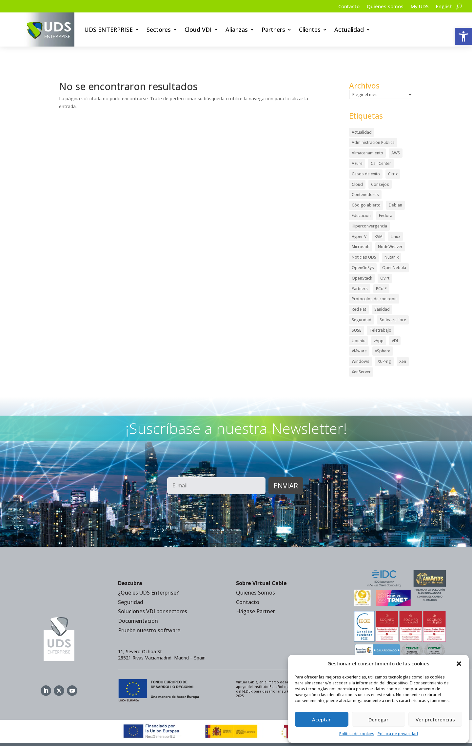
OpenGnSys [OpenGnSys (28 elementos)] (363, 251)
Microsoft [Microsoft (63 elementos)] (361, 231)
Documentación (138, 605)
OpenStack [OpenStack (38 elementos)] (362, 262)
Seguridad (130, 586)
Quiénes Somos (255, 576)
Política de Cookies (263, 736)
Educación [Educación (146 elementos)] (361, 199)
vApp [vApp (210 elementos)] (379, 324)
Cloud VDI (198, 29)
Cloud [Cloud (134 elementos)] (357, 168)
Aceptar (321, 719)
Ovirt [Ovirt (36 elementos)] (384, 262)
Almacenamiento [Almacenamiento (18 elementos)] (367, 137)
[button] (463, 36)
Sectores (159, 29)
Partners (273, 29)
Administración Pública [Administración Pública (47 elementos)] (373, 126)
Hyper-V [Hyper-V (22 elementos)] (359, 220)
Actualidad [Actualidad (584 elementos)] (362, 116)
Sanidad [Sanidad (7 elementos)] (382, 293)
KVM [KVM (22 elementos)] (379, 220)
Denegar (378, 719)
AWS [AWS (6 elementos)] (395, 137)
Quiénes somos (381, 7)
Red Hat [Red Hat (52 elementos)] (359, 293)
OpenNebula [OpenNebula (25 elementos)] (394, 251)
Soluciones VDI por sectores (152, 595)
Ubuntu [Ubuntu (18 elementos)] (358, 324)
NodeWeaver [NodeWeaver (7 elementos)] (390, 231)
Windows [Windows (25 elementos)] (360, 345)
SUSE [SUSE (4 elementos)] (356, 314)
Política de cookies (356, 733)
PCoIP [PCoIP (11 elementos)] (381, 272)
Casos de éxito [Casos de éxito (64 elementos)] (366, 158)
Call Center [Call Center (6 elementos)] (381, 147)
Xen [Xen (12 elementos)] (402, 345)
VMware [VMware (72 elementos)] (359, 335)
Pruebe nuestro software (149, 614)
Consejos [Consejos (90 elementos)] (380, 168)
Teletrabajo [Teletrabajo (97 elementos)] (380, 314)
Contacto (343, 7)
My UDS (417, 7)
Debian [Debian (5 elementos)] (395, 189)
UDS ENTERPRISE (108, 29)
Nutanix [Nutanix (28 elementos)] (391, 241)
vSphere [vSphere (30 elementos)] (382, 335)
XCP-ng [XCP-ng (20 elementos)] (384, 345)
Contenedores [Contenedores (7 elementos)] (365, 179)
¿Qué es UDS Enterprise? (148, 576)
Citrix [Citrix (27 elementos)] (393, 158)
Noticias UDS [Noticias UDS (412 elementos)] (364, 241)
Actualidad (349, 29)
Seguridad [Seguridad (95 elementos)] (361, 303)
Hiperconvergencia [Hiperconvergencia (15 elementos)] (369, 210)
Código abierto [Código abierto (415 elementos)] (366, 189)
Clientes (310, 29)
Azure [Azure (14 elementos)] (357, 147)
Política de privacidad (398, 733)
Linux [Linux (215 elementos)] (395, 220)
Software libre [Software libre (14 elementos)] (393, 303)
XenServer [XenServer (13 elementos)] (361, 356)
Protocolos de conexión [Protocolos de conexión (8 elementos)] (374, 283)
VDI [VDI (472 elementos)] (395, 324)
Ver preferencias (435, 719)
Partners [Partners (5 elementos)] (360, 272)
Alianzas (237, 29)
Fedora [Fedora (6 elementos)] (385, 199)
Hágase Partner (255, 595)
